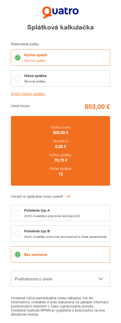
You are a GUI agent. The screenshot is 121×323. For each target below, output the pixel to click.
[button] (60, 196)
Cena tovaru (20, 106)
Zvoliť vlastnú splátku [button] (28, 94)
